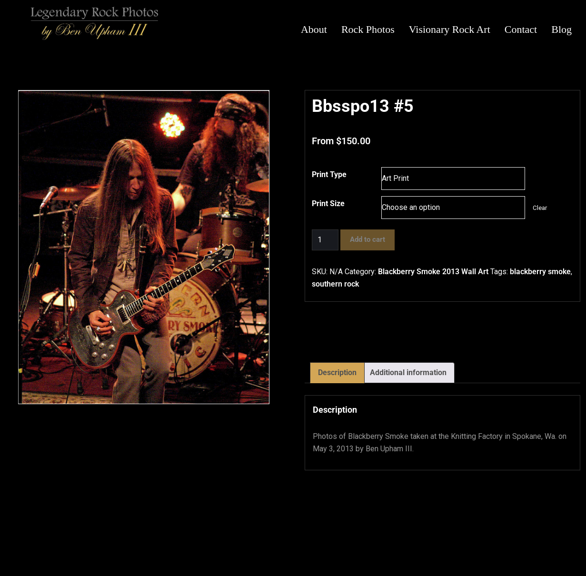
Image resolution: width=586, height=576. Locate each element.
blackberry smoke (540, 271)
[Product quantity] (325, 239)
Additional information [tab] (408, 372)
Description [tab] (337, 372)
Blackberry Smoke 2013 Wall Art (433, 271)
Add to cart (367, 239)
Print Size (328, 203)
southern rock (335, 283)
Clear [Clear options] (540, 207)
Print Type (329, 174)
